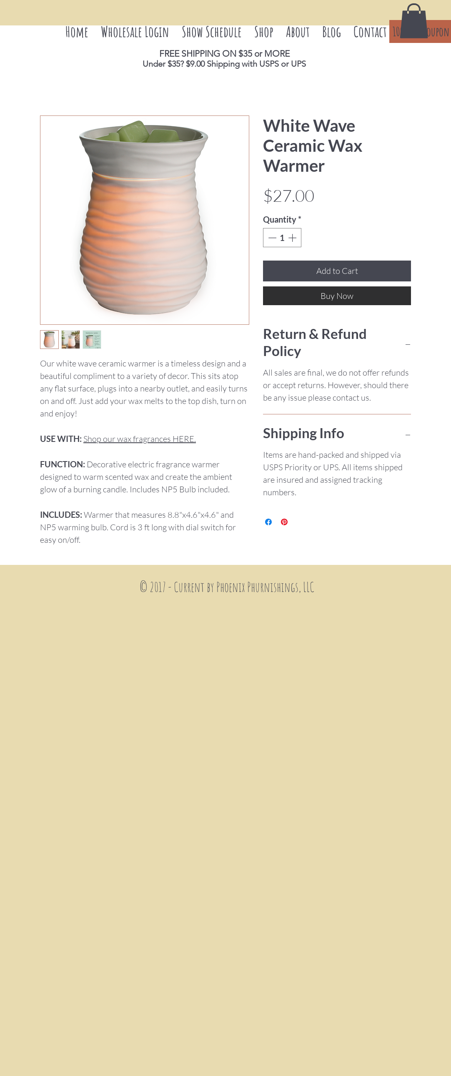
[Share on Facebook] (268, 522)
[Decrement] (271, 237)
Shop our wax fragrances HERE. (139, 439)
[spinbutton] (282, 237)
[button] (413, 20)
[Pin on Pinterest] (284, 522)
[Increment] (293, 237)
